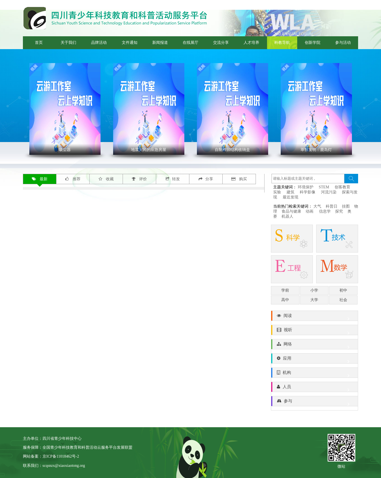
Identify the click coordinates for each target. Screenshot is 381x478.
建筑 (290, 192)
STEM (324, 187)
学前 (285, 290)
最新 (40, 179)
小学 (314, 290)
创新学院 (312, 42)
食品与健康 (291, 211)
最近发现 (290, 197)
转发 (173, 179)
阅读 (314, 317)
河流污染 (329, 192)
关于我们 (68, 42)
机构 (314, 374)
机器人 (287, 216)
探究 (339, 211)
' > (65, 109)
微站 (341, 465)
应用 (314, 360)
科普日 (331, 206)
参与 (314, 402)
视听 (314, 331)
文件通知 (129, 42)
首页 (39, 42)
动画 (310, 211)
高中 (285, 300)
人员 (314, 388)
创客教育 (342, 187)
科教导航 (282, 42)
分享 (206, 179)
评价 (139, 179)
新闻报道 (160, 42)
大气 (317, 206)
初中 (343, 290)
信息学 (325, 211)
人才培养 (251, 42)
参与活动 (343, 42)
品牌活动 (99, 42)
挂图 (346, 206)
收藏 (106, 179)
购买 (239, 179)
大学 (314, 300)
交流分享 (221, 42)
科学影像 (307, 192)
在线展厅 (190, 42)
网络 (314, 345)
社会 (343, 300)
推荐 (72, 179)
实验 (277, 192)
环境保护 (305, 187)
